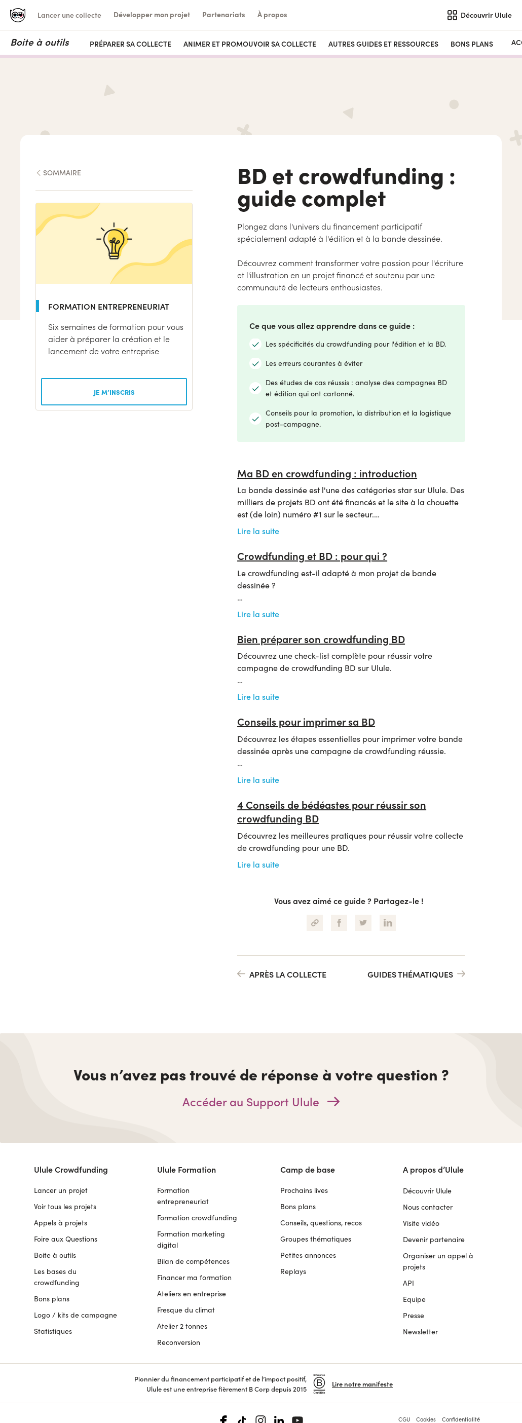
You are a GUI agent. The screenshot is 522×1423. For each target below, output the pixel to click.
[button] (152, 14)
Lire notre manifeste (362, 1355)
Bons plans (472, 44)
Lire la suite (258, 502)
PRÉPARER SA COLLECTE (130, 44)
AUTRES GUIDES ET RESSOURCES (383, 44)
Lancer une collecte (69, 15)
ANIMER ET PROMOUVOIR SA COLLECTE (249, 44)
